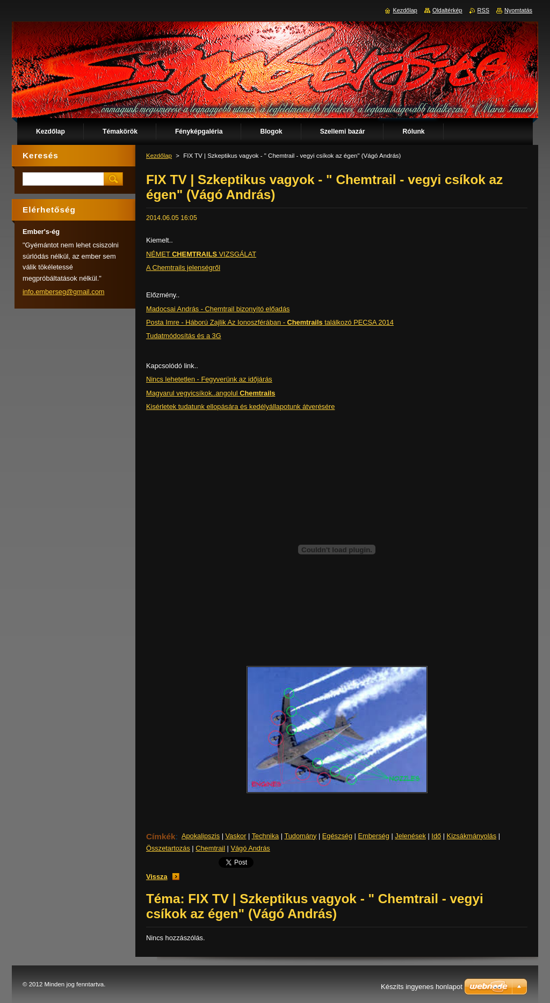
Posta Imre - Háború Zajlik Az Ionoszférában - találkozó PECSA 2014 (270, 322)
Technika (265, 836)
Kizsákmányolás (471, 836)
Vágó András (250, 848)
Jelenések (410, 836)
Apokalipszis (201, 836)
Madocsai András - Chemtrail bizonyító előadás (218, 309)
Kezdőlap (159, 155)
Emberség (373, 836)
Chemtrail (210, 848)
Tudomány (300, 836)
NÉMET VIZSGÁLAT (201, 254)
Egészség (337, 836)
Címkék (161, 836)
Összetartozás (168, 848)
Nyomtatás (518, 10)
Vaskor (236, 836)
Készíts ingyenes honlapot (421, 987)
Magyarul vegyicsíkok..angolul (210, 393)
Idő (436, 836)
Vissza (157, 877)
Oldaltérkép (447, 10)
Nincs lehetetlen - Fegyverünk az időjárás (209, 379)
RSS (483, 10)
